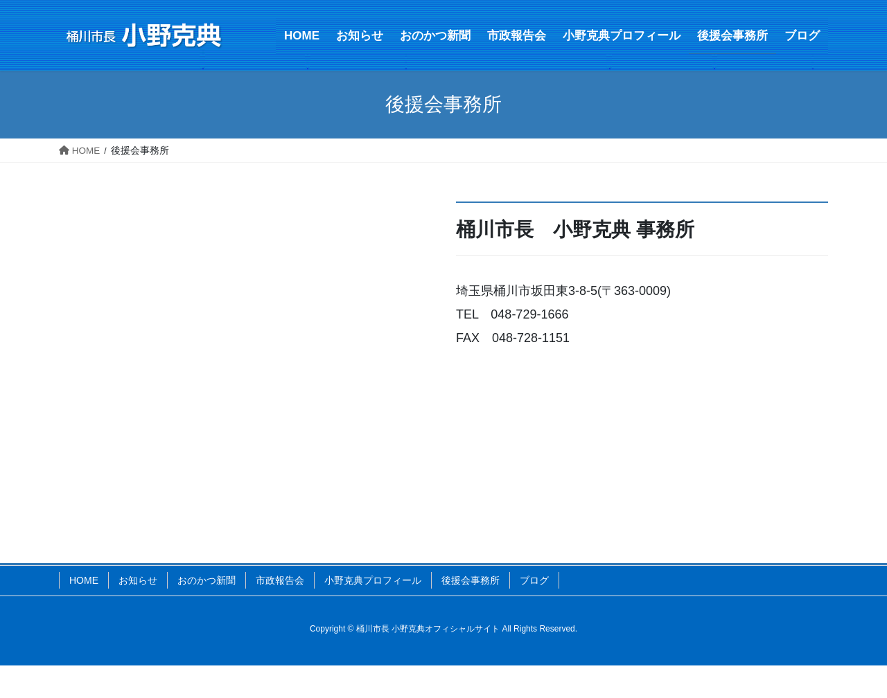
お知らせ (137, 580)
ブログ (534, 580)
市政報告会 (280, 580)
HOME (83, 580)
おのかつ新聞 (206, 580)
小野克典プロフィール (372, 580)
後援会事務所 (470, 580)
